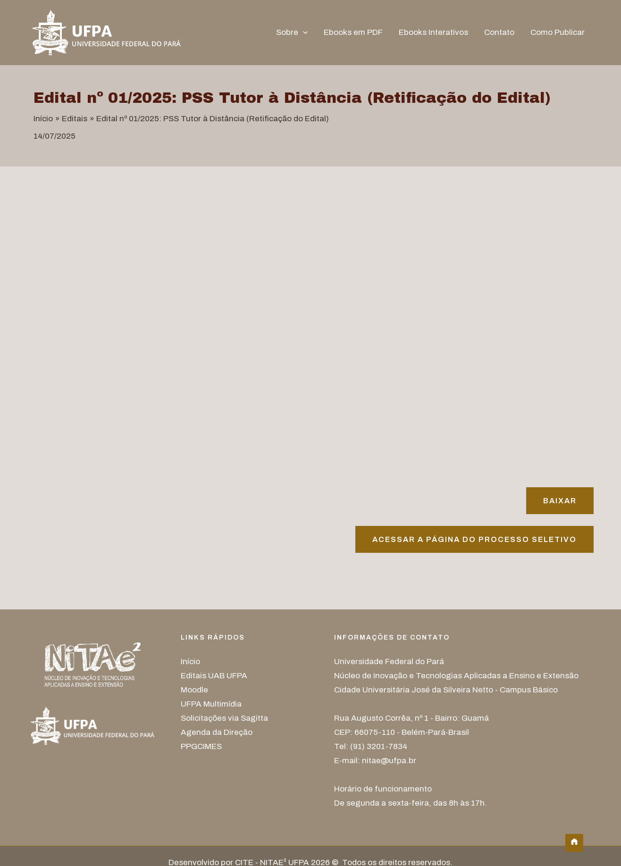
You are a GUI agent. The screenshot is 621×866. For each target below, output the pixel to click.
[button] (303, 32)
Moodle (194, 689)
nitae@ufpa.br (389, 760)
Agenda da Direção (216, 732)
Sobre (292, 32)
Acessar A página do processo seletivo (474, 539)
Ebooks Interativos (433, 32)
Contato (499, 32)
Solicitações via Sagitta (224, 718)
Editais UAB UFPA (214, 675)
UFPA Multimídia (211, 703)
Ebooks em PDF (353, 32)
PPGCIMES (201, 746)
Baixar (560, 501)
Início (190, 661)
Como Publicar (557, 32)
